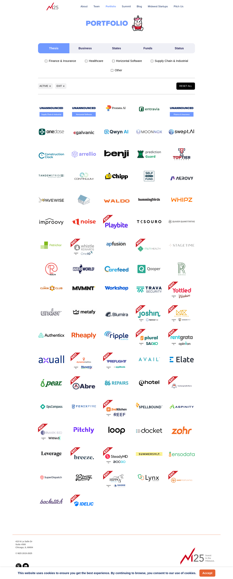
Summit (126, 6)
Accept (207, 573)
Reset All (185, 86)
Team (96, 6)
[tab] (53, 48)
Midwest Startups (158, 6)
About (84, 6)
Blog (139, 6)
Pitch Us (178, 6)
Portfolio (111, 6)
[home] (53, 7)
